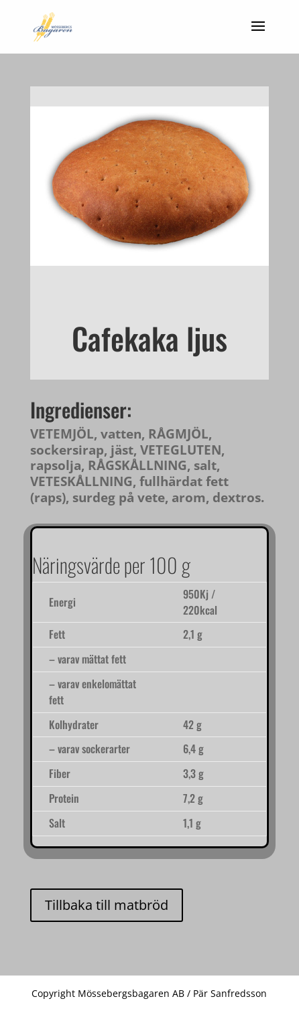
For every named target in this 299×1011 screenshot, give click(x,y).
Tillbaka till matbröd (106, 905)
